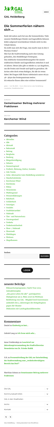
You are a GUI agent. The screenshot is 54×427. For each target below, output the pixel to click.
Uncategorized (12, 219)
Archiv (6, 404)
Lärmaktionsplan (13, 291)
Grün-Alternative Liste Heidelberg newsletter (25, 175)
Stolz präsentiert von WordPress (27, 423)
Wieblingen (11, 234)
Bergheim (10, 154)
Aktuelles (10, 139)
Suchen (7, 252)
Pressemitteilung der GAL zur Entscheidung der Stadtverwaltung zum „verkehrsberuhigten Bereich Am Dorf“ (26, 360)
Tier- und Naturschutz (15, 216)
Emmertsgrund (12, 166)
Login (27, 270)
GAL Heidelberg (14, 16)
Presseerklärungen (14, 196)
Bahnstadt (10, 148)
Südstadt (10, 213)
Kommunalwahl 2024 (13, 394)
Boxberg (9, 157)
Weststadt (10, 231)
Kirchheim (10, 184)
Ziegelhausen (11, 240)
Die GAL (7, 389)
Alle (7, 142)
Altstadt (9, 145)
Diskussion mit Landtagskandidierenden (23, 309)
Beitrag (9, 151)
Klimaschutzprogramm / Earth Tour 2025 (23, 288)
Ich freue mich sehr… (27, 333)
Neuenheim (11, 190)
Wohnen (9, 237)
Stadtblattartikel (17, 88)
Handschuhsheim (13, 178)
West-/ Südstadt (13, 228)
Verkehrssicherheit (14, 225)
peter (6, 86)
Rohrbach (10, 199)
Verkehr (9, 222)
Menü (46, 12)
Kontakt (7, 409)
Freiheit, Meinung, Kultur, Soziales (21, 169)
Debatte (9, 163)
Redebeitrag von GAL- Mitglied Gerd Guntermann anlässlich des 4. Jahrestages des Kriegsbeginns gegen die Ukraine (27, 303)
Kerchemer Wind (13, 181)
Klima (8, 187)
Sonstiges (10, 205)
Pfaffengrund (11, 193)
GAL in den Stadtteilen (13, 399)
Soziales (9, 208)
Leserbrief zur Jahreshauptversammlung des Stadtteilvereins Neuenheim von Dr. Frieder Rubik (24, 345)
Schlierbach (11, 202)
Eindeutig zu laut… (20, 325)
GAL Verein (11, 172)
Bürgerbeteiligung (14, 160)
